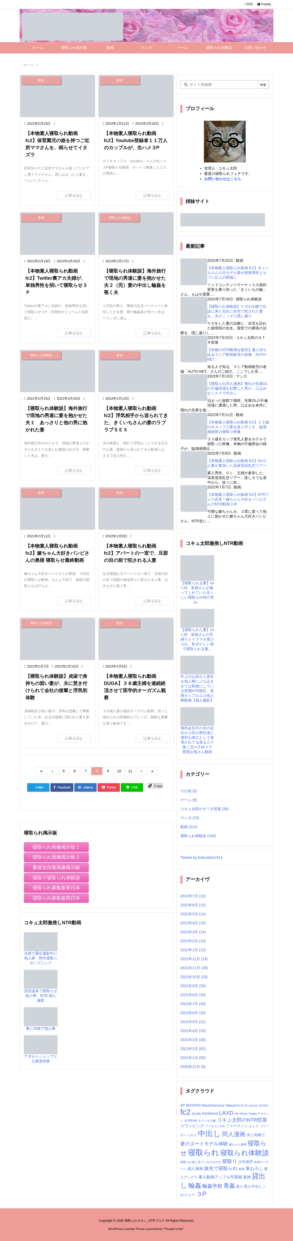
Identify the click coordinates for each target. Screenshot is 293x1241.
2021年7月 (193, 1004)
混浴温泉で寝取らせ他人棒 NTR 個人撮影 (41, 988)
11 (130, 771)
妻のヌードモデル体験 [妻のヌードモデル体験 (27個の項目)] (204, 1143)
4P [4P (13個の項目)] (182, 1105)
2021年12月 (194, 959)
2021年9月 (193, 986)
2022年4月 (193, 923)
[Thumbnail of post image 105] (136, 233)
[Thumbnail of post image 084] (136, 371)
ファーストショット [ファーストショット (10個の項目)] (242, 1126)
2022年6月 (193, 905)
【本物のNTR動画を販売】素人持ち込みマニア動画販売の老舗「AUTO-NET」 (237, 354)
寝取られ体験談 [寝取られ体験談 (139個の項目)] (244, 1153)
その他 (188, 791)
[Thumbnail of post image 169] (57, 508)
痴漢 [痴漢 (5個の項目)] (241, 1168)
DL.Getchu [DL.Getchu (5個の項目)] (251, 1105)
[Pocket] (109, 787)
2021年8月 (193, 995)
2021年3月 (193, 1040)
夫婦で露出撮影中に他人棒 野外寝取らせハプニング (41, 951)
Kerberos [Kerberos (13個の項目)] (210, 1113)
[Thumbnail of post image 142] (57, 96)
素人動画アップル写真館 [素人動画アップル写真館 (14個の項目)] (220, 1177)
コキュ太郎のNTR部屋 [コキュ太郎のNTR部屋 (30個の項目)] (242, 1120)
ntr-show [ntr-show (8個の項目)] (241, 1114)
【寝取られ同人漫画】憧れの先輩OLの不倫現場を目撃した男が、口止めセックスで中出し (237, 388)
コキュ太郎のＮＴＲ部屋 (204, 809)
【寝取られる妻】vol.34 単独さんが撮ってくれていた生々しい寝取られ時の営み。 (197, 585)
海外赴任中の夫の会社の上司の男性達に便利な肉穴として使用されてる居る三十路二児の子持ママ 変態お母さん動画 (198, 734)
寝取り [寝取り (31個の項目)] (229, 1161)
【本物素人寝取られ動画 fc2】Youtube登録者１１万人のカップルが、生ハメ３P (136, 140)
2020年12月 (193, 1067)
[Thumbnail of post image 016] (136, 96)
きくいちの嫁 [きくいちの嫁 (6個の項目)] (207, 1120)
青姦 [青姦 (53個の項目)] (229, 1186)
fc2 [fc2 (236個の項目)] (185, 1112)
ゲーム (188, 800)
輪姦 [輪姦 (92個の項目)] (195, 1185)
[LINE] (132, 787)
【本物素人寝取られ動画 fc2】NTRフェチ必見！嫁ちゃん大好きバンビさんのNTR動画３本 (238, 499)
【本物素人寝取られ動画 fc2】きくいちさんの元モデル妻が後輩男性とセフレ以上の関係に (238, 272)
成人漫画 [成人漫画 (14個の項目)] (195, 1168)
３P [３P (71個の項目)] (201, 1194)
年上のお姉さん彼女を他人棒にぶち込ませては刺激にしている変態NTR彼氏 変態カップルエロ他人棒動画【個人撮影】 (197, 683)
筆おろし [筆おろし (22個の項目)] (254, 1168)
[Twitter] (38, 787)
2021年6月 (193, 1013)
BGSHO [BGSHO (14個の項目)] (193, 1105)
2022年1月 (193, 950)
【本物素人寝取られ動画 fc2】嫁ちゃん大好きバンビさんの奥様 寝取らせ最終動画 (57, 553)
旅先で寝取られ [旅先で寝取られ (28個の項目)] (220, 1168)
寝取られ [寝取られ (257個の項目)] (203, 1152)
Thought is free (173, 1228)
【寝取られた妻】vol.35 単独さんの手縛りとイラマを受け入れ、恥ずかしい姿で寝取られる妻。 (197, 633)
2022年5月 (193, 914)
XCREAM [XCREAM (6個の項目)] (190, 1120)
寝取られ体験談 (198, 836)
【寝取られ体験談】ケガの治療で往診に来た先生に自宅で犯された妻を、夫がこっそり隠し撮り (237, 311)
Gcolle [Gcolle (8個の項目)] (196, 1114)
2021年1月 (193, 1058)
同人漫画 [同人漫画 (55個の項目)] (233, 1134)
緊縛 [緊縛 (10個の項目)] (247, 1177)
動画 (189, 827)
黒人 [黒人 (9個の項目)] (239, 1186)
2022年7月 (193, 896)
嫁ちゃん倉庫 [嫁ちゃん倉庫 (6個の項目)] (237, 1144)
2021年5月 (193, 1022)
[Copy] (155, 785)
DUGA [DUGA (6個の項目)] (263, 1105)
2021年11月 (194, 968)
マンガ (189, 818)
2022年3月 (193, 932)
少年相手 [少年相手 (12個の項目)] (245, 1162)
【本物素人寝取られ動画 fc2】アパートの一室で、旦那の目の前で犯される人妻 (136, 553)
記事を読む (74, 195)
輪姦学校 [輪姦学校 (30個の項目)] (212, 1186)
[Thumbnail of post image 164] (57, 233)
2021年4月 (193, 1031)
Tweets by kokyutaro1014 (201, 857)
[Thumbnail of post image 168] (136, 508)
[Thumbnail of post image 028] (57, 371)
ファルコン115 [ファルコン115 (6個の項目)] (215, 1126)
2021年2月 (193, 1049)
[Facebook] (62, 787)
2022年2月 (193, 941)
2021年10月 (194, 977)
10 (119, 771)
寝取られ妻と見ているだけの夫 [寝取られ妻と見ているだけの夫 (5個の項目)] (200, 1162)
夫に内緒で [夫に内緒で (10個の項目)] (255, 1135)
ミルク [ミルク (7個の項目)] (192, 1135)
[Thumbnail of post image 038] (136, 639)
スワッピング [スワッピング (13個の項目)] (192, 1126)
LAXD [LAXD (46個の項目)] (226, 1113)
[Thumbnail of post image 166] (57, 639)
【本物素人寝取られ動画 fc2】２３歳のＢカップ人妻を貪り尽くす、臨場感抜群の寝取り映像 (238, 427)
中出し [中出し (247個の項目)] (209, 1133)
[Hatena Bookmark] (85, 787)
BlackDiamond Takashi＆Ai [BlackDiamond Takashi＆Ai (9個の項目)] (223, 1105)
